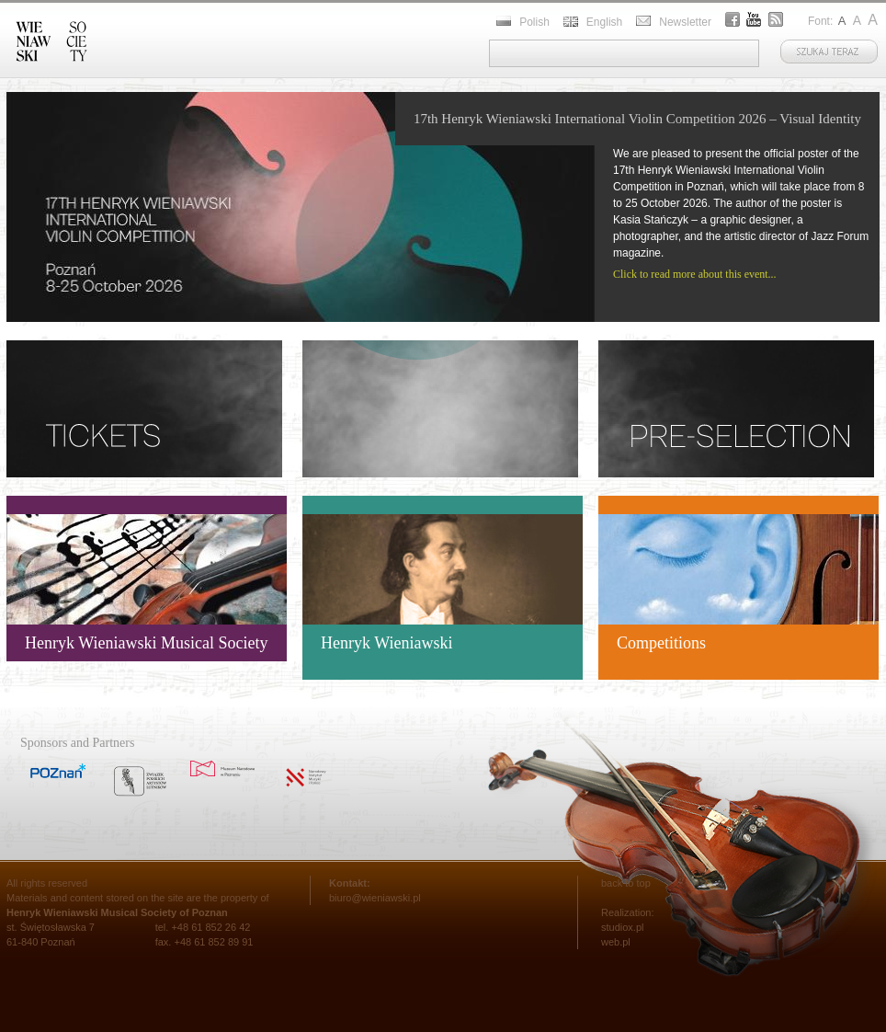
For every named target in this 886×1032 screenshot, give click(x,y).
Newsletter (685, 22)
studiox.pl (622, 927)
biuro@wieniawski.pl (375, 897)
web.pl (615, 941)
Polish (534, 22)
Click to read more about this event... (695, 274)
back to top (626, 883)
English (604, 22)
